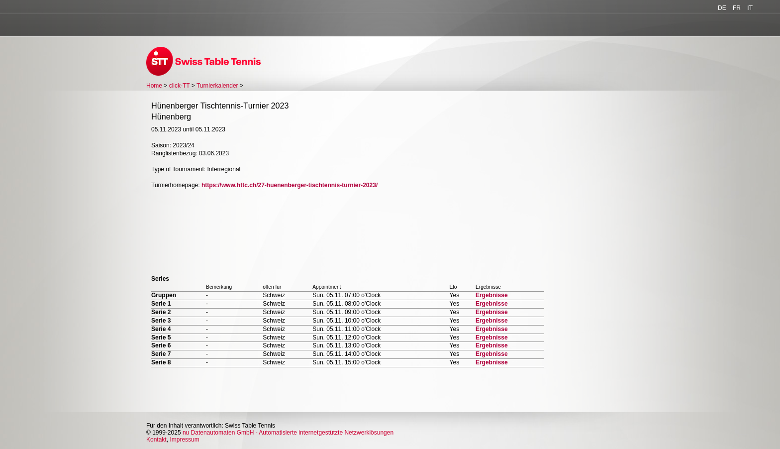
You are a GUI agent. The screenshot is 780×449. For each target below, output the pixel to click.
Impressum (184, 439)
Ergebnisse (492, 295)
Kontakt (156, 439)
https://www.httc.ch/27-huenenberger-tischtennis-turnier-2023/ (289, 185)
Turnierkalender (217, 85)
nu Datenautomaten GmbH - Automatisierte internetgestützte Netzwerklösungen (288, 432)
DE (722, 7)
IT (750, 7)
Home (154, 85)
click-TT (179, 85)
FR (737, 7)
